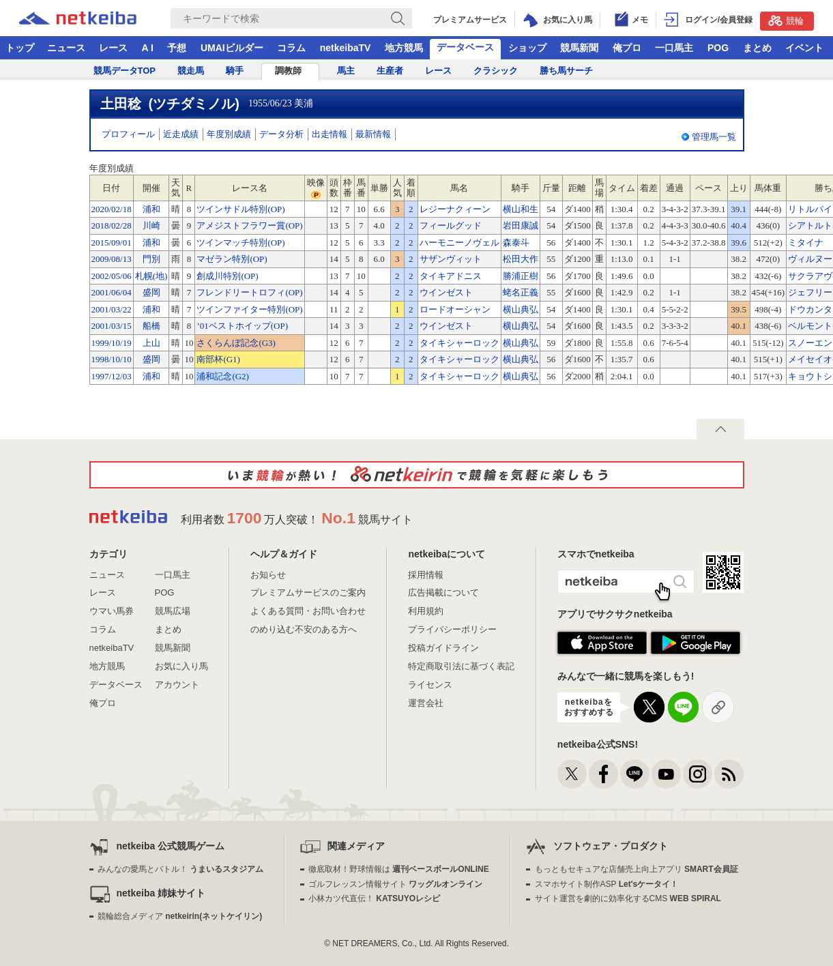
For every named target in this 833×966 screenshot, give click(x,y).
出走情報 (329, 134)
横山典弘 (520, 309)
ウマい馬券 (111, 611)
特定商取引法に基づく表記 (461, 666)
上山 (151, 343)
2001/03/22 (111, 309)
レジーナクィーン (455, 209)
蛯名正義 (520, 292)
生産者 (390, 70)
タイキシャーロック (459, 343)
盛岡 (151, 292)
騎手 (235, 70)
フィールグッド (451, 225)
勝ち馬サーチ (566, 70)
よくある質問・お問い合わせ (308, 611)
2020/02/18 (111, 209)
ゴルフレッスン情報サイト (395, 884)
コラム (291, 47)
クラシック (495, 70)
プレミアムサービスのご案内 (308, 592)
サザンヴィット (451, 259)
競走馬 (190, 70)
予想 (176, 47)
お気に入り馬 (181, 666)
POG (718, 47)
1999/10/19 (111, 343)
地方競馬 (404, 47)
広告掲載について (443, 592)
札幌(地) (151, 276)
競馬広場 (172, 611)
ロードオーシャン (455, 309)
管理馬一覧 (714, 137)
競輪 (786, 20)
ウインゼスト (446, 292)
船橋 (151, 326)
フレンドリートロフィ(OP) (249, 292)
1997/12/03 (111, 376)
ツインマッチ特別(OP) (240, 242)
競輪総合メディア (180, 916)
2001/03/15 (111, 326)
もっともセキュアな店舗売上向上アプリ (636, 869)
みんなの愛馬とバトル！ (180, 869)
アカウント (177, 684)
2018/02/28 (111, 225)
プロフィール (128, 134)
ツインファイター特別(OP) (249, 309)
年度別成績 (229, 134)
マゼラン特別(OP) (231, 259)
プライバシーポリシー (452, 629)
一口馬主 (674, 47)
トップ (19, 47)
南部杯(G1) (218, 359)
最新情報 (373, 134)
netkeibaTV (345, 47)
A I (148, 47)
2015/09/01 (111, 242)
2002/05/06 (111, 276)
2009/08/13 (111, 259)
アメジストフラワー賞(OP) (249, 225)
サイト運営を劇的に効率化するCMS (628, 898)
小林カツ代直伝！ (374, 898)
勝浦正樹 (520, 276)
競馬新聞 (579, 47)
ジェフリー (810, 292)
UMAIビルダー (232, 47)
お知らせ (268, 575)
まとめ (757, 47)
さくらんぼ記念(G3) (236, 343)
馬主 (346, 70)
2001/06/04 (111, 292)
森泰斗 (516, 242)
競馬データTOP (124, 70)
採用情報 (425, 575)
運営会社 (425, 703)
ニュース (66, 47)
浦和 (151, 209)
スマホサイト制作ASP (607, 884)
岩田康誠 (520, 225)
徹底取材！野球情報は (398, 869)
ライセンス (430, 684)
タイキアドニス (451, 276)
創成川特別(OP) (227, 276)
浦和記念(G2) (222, 376)
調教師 (288, 70)
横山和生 (520, 209)
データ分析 (281, 134)
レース (113, 47)
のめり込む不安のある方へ (303, 629)
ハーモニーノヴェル (459, 242)
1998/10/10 (111, 359)
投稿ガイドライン (443, 648)
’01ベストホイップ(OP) (242, 326)
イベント (804, 47)
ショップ (527, 47)
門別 (151, 259)
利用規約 (425, 611)
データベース (465, 47)
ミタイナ (805, 242)
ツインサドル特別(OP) (240, 209)
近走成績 (181, 134)
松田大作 (520, 259)
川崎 (151, 225)
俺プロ (627, 47)
